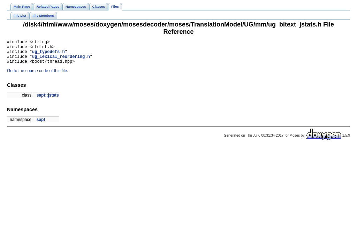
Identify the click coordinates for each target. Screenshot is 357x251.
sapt (41, 124)
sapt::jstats (48, 100)
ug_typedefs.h (48, 55)
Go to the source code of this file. (37, 76)
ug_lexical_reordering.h (61, 60)
